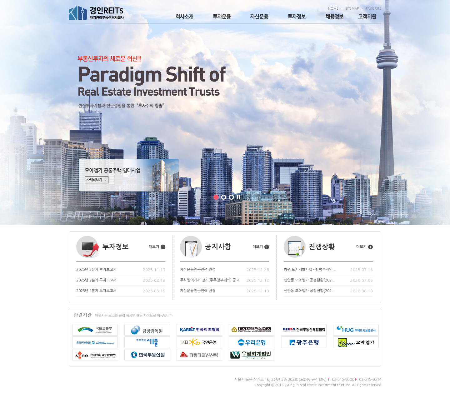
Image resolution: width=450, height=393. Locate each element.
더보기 (157, 247)
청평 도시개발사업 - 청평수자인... (310, 269)
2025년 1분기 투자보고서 (96, 291)
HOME (333, 8)
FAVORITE (373, 8)
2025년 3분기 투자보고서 (96, 269)
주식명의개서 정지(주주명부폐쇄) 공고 (209, 280)
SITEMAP (352, 8)
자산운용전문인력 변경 (197, 269)
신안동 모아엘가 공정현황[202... (309, 280)
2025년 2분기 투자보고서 (96, 280)
